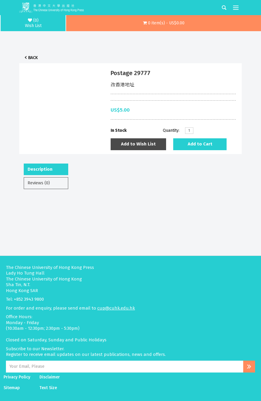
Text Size (48, 387)
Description (40, 169)
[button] (164, 23)
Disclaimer (49, 377)
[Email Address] (124, 367)
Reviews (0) (39, 183)
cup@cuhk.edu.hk (116, 308)
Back (33, 57)
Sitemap (12, 387)
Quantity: (171, 130)
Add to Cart (200, 144)
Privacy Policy (17, 377)
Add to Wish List (138, 144)
